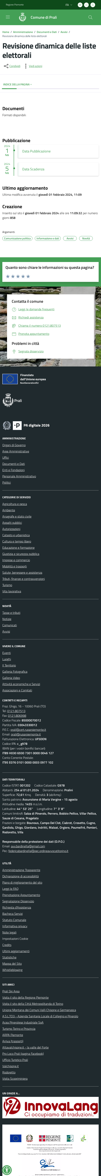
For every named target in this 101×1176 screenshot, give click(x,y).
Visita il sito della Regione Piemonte (25, 997)
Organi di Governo (14, 445)
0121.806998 (17, 715)
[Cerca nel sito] (90, 17)
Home (5, 32)
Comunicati (9, 625)
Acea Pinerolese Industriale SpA (23, 1022)
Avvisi (64, 32)
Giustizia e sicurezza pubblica (20, 553)
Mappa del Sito (12, 963)
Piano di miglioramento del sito (22, 882)
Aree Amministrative (15, 451)
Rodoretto (8, 1072)
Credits (6, 944)
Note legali (9, 932)
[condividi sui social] (11, 66)
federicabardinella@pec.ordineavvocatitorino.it (38, 851)
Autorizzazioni (11, 529)
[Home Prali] (36, 17)
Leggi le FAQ (10, 888)
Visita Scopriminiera (15, 1078)
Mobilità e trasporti (14, 566)
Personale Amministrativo (19, 476)
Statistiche (9, 957)
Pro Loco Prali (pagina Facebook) (23, 1053)
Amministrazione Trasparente (21, 870)
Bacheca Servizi (12, 913)
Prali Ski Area (11, 991)
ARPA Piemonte (12, 1035)
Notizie (6, 619)
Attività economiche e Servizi (21, 684)
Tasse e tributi (11, 612)
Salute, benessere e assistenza (22, 572)
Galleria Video (11, 677)
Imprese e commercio (16, 560)
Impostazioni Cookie (15, 938)
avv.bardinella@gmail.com (28, 846)
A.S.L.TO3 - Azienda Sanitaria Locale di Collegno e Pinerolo (40, 1016)
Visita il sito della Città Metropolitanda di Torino (32, 1003)
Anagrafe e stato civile (16, 516)
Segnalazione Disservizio (18, 901)
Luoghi (6, 659)
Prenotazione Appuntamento (21, 895)
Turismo (7, 585)
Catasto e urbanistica (16, 535)
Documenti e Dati (47, 32)
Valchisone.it (10, 1066)
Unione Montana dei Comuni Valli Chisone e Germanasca (39, 1010)
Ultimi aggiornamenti (15, 951)
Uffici (5, 457)
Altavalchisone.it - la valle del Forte (25, 1047)
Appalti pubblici (12, 522)
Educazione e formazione (18, 547)
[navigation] (7, 17)
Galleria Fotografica (14, 671)
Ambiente (8, 510)
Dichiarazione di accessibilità (20, 876)
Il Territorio (9, 665)
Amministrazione (23, 32)
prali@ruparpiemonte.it (26, 734)
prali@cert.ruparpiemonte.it (28, 729)
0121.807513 (16, 711)
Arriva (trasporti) (12, 1041)
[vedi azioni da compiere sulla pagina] (32, 66)
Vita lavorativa (11, 591)
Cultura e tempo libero (16, 541)
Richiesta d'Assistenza (16, 907)
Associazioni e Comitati (17, 690)
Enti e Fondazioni (13, 470)
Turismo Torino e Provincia (18, 1028)
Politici (6, 482)
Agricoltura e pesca (14, 504)
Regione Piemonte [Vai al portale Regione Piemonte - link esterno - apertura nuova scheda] (15, 4)
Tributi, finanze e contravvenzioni (23, 578)
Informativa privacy (14, 926)
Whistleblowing (12, 969)
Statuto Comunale (14, 920)
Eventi (6, 652)
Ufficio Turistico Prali (15, 1059)
